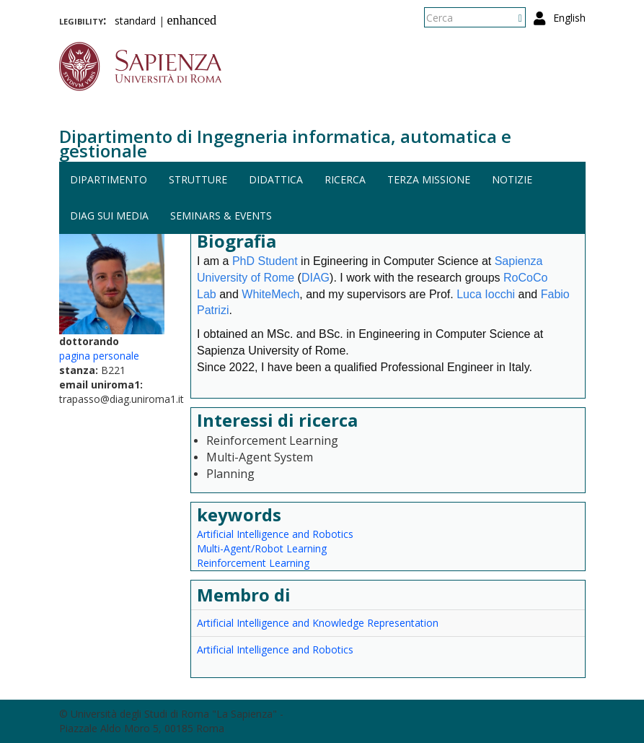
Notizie (512, 179)
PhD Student (265, 261)
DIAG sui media (109, 215)
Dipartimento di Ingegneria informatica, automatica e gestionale (285, 143)
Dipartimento (108, 179)
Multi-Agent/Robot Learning (262, 548)
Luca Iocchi (485, 294)
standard (135, 20)
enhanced (192, 20)
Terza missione (428, 179)
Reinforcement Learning (253, 563)
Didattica (276, 179)
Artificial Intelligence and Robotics (275, 534)
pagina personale (99, 355)
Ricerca (345, 179)
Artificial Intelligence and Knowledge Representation (317, 623)
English (569, 18)
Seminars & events (221, 215)
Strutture (198, 179)
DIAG (315, 277)
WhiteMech (270, 294)
